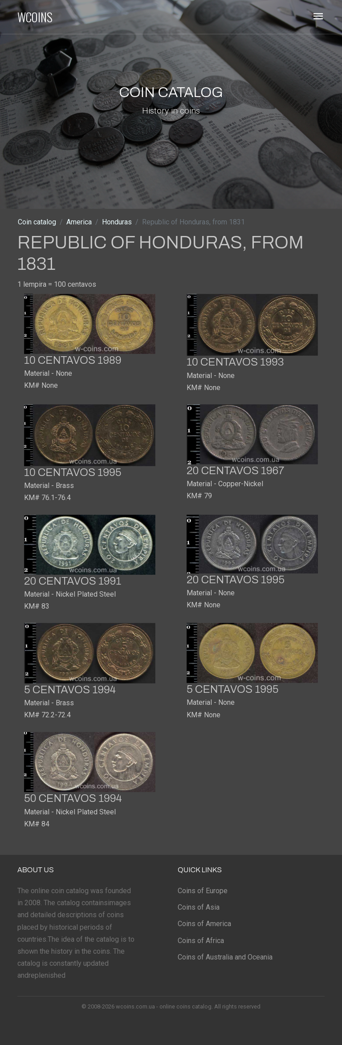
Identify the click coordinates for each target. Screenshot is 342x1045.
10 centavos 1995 (72, 472)
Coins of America (204, 923)
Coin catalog (37, 222)
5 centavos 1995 (232, 689)
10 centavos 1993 (235, 362)
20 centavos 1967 (235, 470)
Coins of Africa (201, 940)
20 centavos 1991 (72, 581)
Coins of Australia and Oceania (225, 957)
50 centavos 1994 (73, 798)
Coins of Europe (203, 890)
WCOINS (35, 17)
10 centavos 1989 (72, 360)
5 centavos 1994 (70, 689)
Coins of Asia (199, 907)
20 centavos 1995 (236, 580)
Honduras (117, 222)
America (79, 222)
